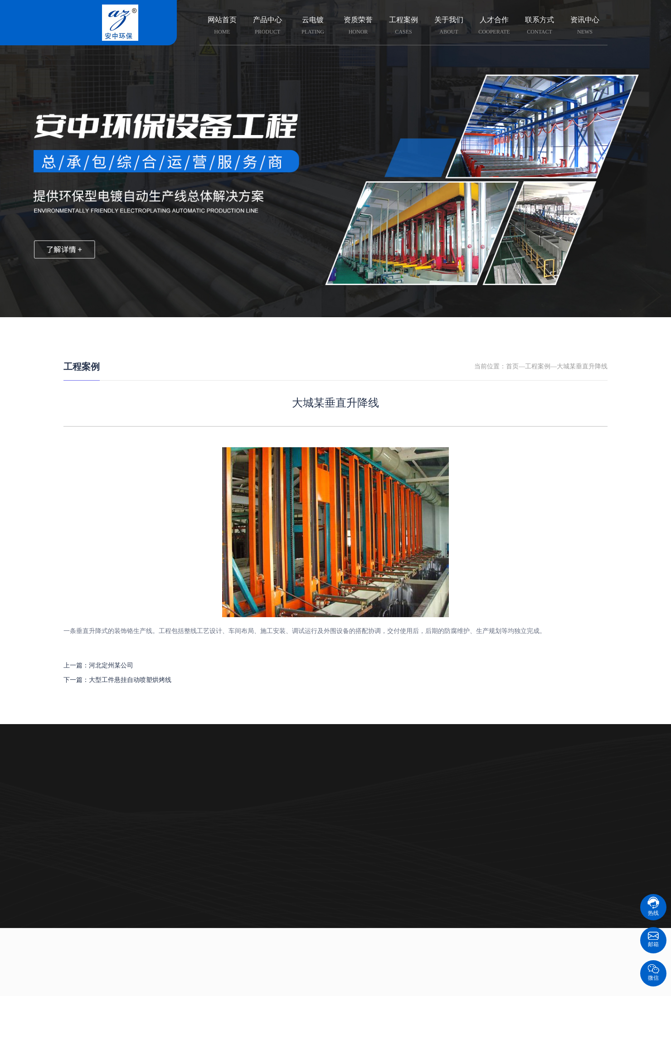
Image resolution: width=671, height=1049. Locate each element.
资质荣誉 (358, 26)
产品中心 (267, 26)
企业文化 (290, 808)
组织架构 (290, 826)
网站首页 (222, 26)
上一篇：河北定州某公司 (98, 665)
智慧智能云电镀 (109, 790)
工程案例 (403, 26)
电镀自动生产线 (109, 844)
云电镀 (313, 26)
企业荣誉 (290, 790)
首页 (512, 366)
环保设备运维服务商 (108, 880)
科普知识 (380, 790)
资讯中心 (585, 26)
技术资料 (380, 808)
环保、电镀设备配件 (108, 862)
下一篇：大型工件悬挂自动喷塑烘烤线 (117, 680)
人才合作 (494, 26)
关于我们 (449, 26)
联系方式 (539, 26)
